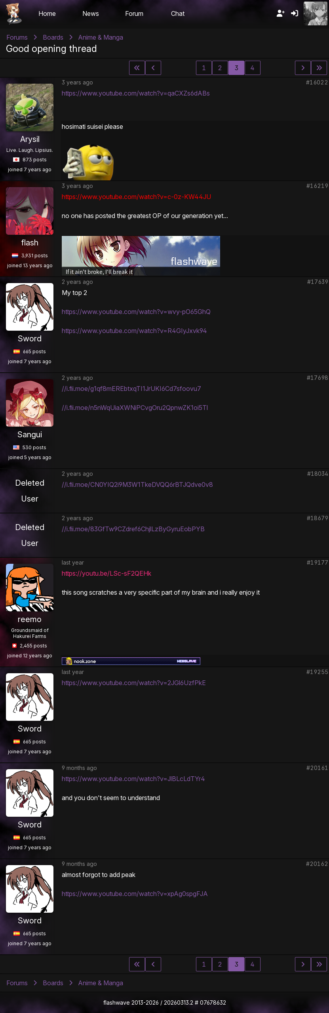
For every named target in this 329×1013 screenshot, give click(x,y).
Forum (134, 13)
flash (29, 242)
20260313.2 (178, 1002)
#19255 (317, 671)
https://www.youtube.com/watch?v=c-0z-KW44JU (136, 197)
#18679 (317, 518)
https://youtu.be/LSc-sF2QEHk (106, 573)
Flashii (13, 13)
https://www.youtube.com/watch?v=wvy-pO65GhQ (136, 312)
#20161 (317, 767)
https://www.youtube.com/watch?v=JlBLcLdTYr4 (133, 779)
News (90, 13)
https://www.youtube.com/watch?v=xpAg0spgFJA (135, 894)
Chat (177, 13)
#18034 (317, 473)
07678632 (213, 1002)
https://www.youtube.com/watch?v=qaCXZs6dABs (136, 93)
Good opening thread (51, 48)
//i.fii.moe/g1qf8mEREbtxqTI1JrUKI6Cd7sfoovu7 (131, 389)
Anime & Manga (100, 37)
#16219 (317, 185)
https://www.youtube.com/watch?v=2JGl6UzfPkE (134, 683)
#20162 (317, 863)
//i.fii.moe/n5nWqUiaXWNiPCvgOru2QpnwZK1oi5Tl (135, 408)
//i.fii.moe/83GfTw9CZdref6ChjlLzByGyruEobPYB (133, 529)
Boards (53, 37)
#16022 (317, 82)
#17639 (317, 281)
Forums (17, 37)
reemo (30, 619)
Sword (30, 338)
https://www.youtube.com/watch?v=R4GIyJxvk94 (134, 331)
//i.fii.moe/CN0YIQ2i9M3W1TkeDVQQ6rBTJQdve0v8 (137, 484)
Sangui (29, 434)
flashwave (116, 1002)
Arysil (30, 139)
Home (47, 13)
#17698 (317, 377)
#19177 (317, 562)
